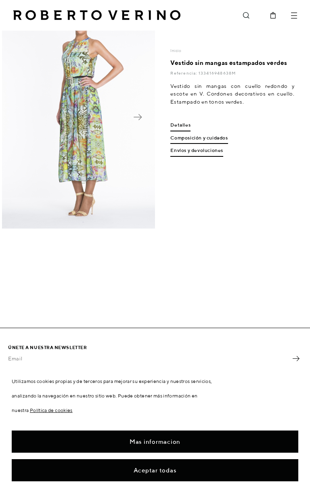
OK (296, 359)
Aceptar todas (155, 470)
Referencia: (184, 73)
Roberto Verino (97, 15)
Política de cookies (51, 410)
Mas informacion (155, 441)
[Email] (149, 359)
